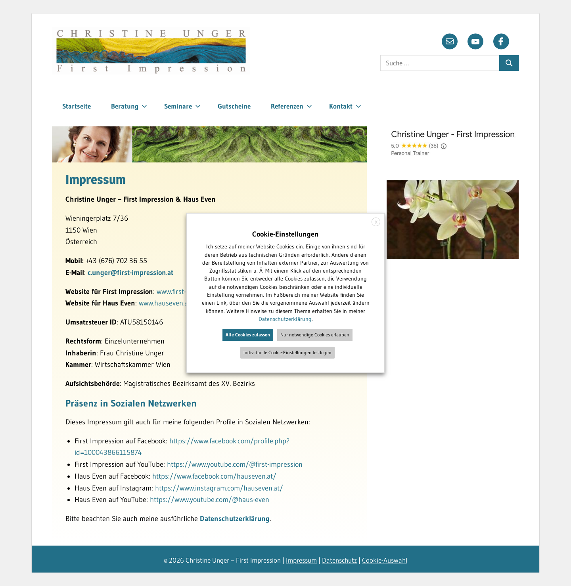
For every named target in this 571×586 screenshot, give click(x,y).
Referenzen (291, 106)
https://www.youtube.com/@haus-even (209, 499)
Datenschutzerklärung (235, 518)
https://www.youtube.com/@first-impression (235, 464)
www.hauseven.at (164, 303)
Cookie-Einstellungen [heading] (285, 234)
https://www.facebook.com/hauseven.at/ (214, 476)
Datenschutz (339, 560)
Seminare (182, 106)
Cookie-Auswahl (384, 560)
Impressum (301, 560)
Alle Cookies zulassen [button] (248, 335)
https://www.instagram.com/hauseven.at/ (219, 488)
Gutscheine (234, 106)
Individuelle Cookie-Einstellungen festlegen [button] (287, 352)
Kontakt (345, 106)
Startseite (76, 106)
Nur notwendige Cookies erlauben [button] (314, 335)
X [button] (376, 222)
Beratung (129, 106)
